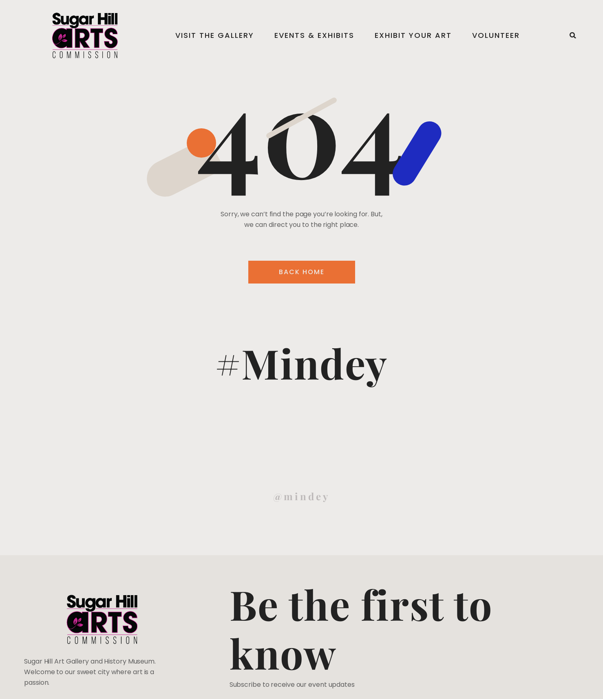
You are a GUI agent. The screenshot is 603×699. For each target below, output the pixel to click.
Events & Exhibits (314, 35)
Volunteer (496, 35)
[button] (573, 35)
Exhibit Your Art (413, 35)
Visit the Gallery (214, 35)
